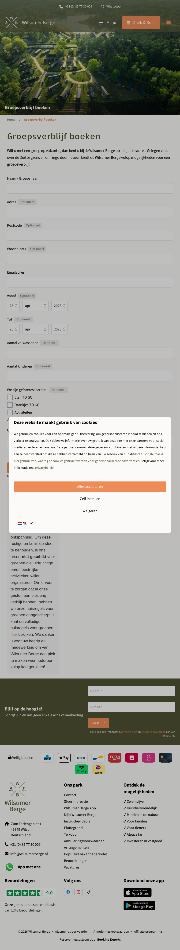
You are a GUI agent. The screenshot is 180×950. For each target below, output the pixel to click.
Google (149, 454)
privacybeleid (44, 467)
